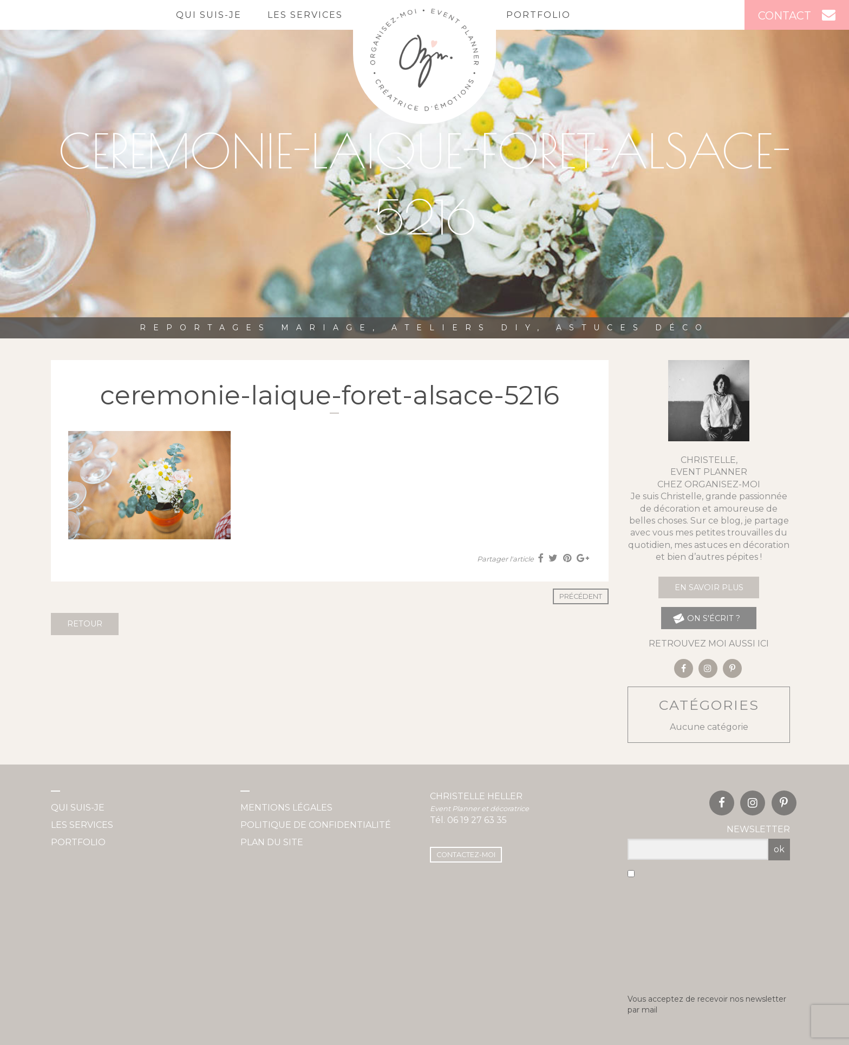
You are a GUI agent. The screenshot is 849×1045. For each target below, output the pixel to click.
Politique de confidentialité (315, 825)
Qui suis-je (208, 15)
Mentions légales (286, 807)
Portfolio (538, 15)
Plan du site (271, 842)
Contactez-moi (465, 855)
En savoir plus (709, 587)
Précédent (580, 596)
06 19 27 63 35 (477, 820)
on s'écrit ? (706, 618)
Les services (305, 15)
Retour (84, 624)
